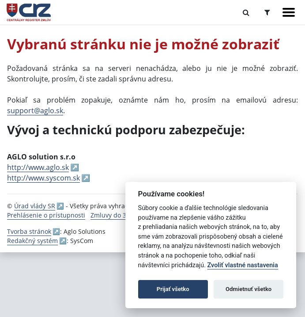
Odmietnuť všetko (248, 289)
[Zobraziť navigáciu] (288, 12)
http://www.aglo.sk (38, 167)
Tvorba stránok (29, 231)
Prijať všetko (173, 289)
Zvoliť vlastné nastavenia (242, 265)
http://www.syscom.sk (43, 178)
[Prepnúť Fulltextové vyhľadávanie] (246, 12)
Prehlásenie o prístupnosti (46, 215)
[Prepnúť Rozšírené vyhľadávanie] (267, 12)
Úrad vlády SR (34, 206)
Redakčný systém (32, 240)
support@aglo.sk (35, 110)
